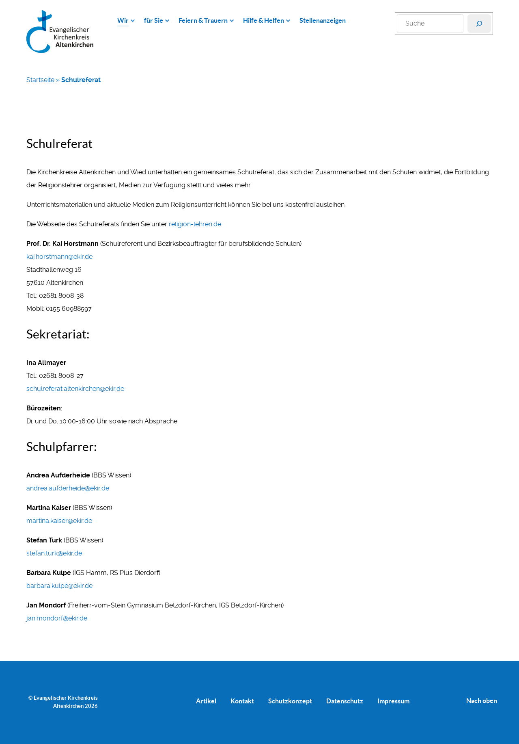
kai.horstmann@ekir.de (59, 256)
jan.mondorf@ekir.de (56, 618)
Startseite (40, 80)
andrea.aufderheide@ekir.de (67, 488)
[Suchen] (479, 23)
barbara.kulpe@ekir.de (59, 586)
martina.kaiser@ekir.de (59, 521)
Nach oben (481, 700)
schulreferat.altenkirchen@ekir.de (75, 389)
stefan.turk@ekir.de (54, 553)
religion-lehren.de (195, 224)
